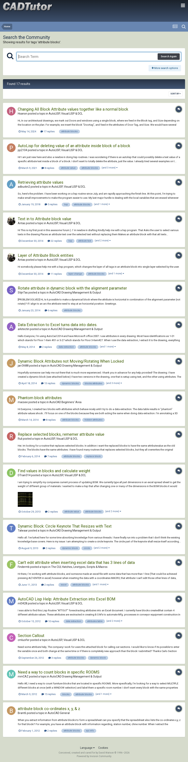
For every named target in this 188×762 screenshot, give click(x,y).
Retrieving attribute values (40, 182)
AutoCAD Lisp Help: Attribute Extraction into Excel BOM (66, 599)
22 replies (55, 240)
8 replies (47, 168)
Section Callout (31, 635)
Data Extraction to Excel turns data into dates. (57, 324)
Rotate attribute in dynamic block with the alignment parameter (72, 288)
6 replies (51, 310)
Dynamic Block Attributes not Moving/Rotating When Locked (71, 361)
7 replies (50, 456)
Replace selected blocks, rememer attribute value (61, 434)
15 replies (48, 694)
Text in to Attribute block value (44, 218)
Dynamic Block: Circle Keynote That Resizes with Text (65, 526)
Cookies (103, 747)
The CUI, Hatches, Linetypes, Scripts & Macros (79, 566)
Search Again (169, 56)
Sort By (175, 94)
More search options (165, 68)
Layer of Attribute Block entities (45, 255)
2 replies (45, 346)
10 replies (52, 621)
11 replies (55, 273)
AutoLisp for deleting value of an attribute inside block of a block (74, 145)
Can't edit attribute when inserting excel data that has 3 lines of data (76, 562)
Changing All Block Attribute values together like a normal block (73, 109)
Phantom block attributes (40, 397)
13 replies (48, 383)
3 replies (54, 657)
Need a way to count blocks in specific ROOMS (58, 672)
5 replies (51, 204)
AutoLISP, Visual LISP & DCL (66, 113)
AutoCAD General (59, 713)
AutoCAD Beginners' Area (65, 402)
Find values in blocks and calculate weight (54, 470)
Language (87, 747)
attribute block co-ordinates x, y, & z (49, 708)
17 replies (47, 131)
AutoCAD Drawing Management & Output (75, 292)
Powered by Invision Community (94, 756)
